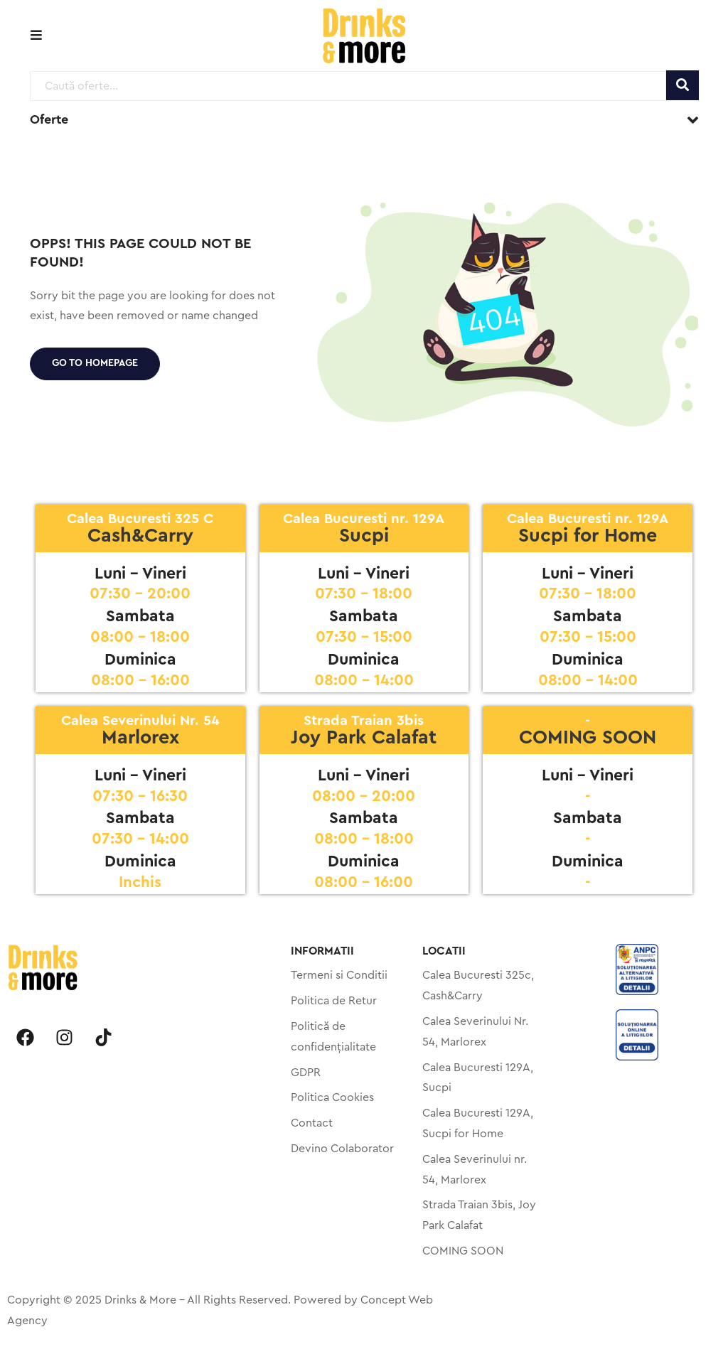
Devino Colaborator (342, 1148)
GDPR (306, 1072)
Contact (312, 1123)
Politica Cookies (332, 1097)
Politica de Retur (334, 1000)
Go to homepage (95, 363)
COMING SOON (462, 1251)
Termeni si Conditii (339, 975)
